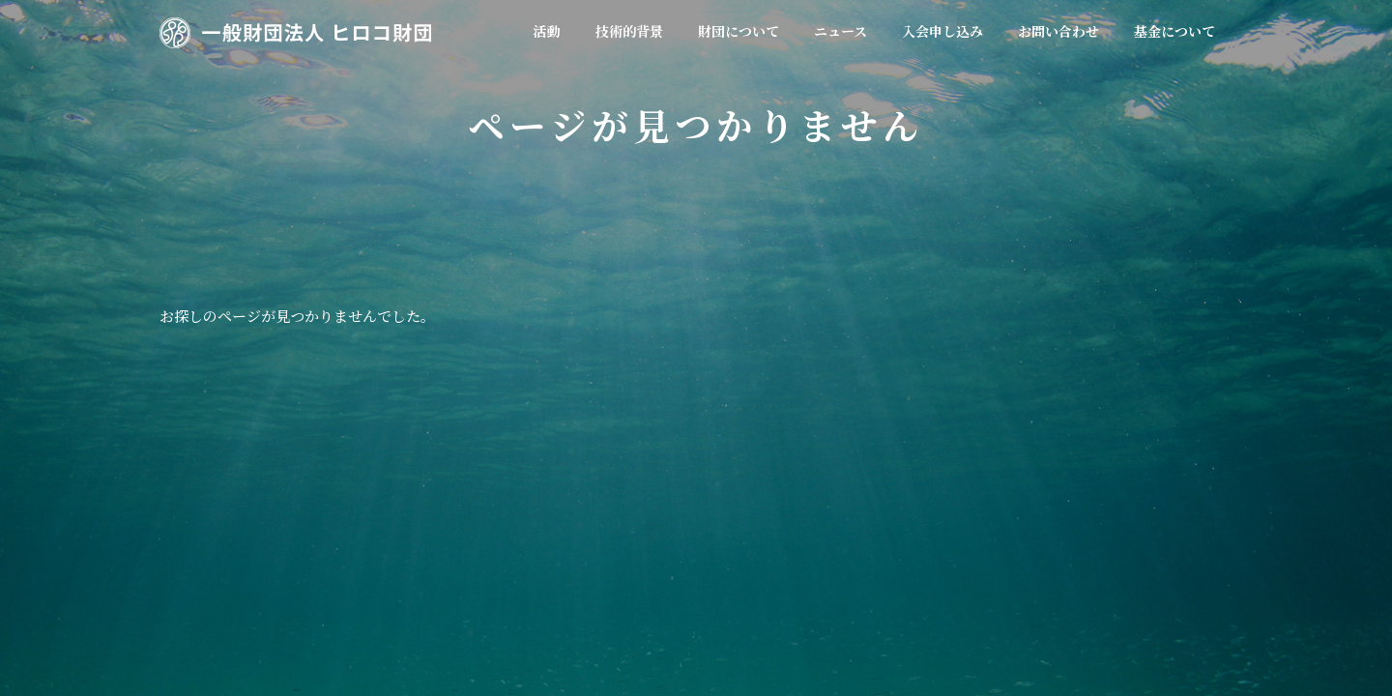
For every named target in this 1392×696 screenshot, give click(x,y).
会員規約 (639, 514)
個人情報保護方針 (1044, 514)
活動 (386, 514)
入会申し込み (818, 514)
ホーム (320, 514)
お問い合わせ (925, 514)
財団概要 (555, 514)
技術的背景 (465, 514)
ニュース (722, 514)
